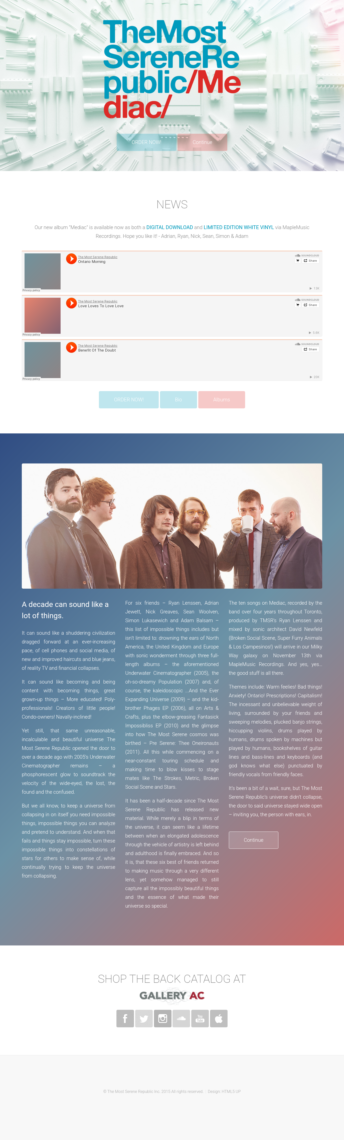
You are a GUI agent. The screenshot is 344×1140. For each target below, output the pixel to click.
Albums (221, 400)
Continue (202, 142)
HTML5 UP (231, 1091)
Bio (178, 400)
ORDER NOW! (146, 142)
